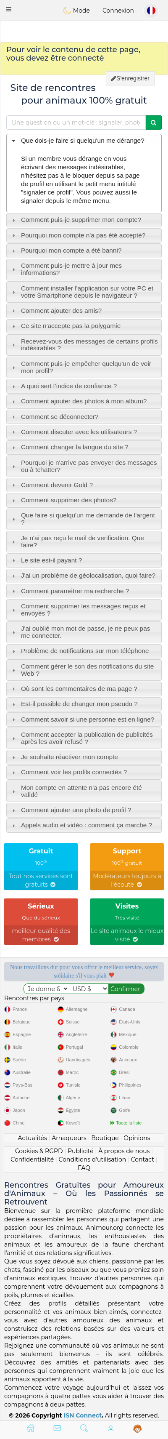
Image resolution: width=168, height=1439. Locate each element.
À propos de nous (124, 1151)
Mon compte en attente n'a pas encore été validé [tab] (76, 791)
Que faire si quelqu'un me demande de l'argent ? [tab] (82, 519)
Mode (76, 10)
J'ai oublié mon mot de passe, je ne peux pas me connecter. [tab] (80, 632)
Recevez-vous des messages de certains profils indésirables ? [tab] (84, 345)
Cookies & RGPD (39, 1151)
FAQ (84, 1168)
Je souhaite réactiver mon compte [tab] (64, 756)
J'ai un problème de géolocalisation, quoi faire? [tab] (83, 575)
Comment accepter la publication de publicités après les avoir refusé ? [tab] (81, 738)
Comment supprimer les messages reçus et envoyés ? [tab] (78, 609)
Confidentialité (32, 1159)
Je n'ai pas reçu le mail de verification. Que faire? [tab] (77, 541)
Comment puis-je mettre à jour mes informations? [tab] (66, 269)
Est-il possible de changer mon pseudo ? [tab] (74, 703)
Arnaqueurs (69, 1138)
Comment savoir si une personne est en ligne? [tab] (82, 719)
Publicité (81, 1151)
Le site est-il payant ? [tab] (46, 560)
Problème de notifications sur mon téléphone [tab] (79, 650)
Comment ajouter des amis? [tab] (56, 310)
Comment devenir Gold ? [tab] (51, 484)
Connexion (118, 10)
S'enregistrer (130, 78)
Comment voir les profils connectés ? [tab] (68, 771)
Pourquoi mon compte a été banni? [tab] (66, 250)
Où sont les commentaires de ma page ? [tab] (73, 688)
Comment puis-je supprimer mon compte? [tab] (76, 219)
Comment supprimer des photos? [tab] (63, 500)
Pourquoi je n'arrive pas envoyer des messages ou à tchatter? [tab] (83, 466)
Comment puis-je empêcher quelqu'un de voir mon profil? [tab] (80, 367)
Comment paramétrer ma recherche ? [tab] (69, 590)
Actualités (32, 1138)
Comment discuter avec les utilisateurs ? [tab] (73, 431)
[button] (9, 9)
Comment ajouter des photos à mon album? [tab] (78, 401)
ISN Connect (83, 1415)
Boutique (105, 1138)
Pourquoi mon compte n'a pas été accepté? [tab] (78, 235)
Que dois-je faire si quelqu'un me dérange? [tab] (77, 140)
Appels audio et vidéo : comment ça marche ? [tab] (81, 825)
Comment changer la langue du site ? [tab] (69, 446)
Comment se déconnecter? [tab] (54, 416)
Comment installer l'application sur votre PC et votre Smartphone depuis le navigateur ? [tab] (81, 292)
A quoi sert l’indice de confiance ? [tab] (63, 385)
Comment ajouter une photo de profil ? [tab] (70, 809)
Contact (142, 1159)
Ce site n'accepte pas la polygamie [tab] (65, 325)
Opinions (136, 1138)
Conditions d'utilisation (92, 1159)
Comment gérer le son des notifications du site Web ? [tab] (82, 670)
